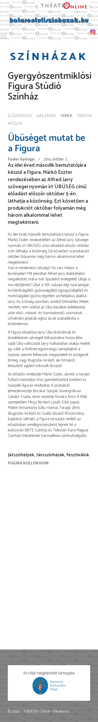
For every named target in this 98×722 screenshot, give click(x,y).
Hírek (66, 116)
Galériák (46, 116)
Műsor (15, 124)
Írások (84, 116)
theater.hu (61, 711)
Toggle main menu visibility (4, 35)
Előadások (20, 116)
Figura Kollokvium (28, 463)
